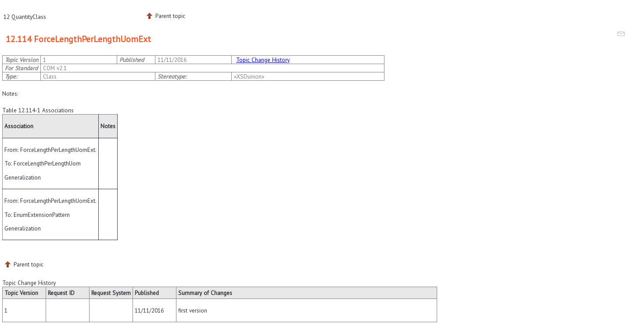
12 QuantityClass (25, 17)
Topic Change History (263, 60)
